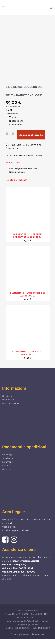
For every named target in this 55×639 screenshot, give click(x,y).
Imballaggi (7, 454)
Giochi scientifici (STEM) (30, 155)
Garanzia (6, 469)
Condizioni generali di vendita (17, 530)
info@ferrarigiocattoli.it (25, 561)
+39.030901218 (22, 628)
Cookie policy (9, 527)
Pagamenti (7, 462)
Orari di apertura (10, 403)
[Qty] (10, 133)
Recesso (6, 465)
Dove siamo (8, 399)
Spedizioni (7, 458)
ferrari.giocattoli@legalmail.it (26, 621)
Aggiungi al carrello (31, 134)
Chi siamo (7, 396)
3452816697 (44, 628)
